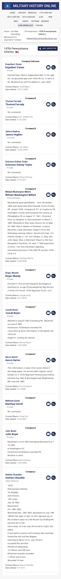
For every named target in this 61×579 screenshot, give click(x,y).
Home (6, 31)
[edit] (53, 67)
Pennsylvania (31, 31)
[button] (23, 64)
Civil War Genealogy (15, 32)
